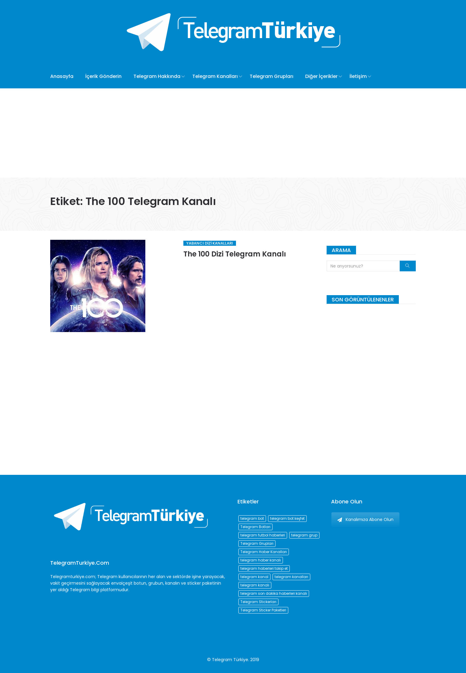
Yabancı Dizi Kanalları (209, 243)
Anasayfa (61, 76)
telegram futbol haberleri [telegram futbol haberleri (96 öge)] (262, 535)
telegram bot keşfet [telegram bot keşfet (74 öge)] (287, 518)
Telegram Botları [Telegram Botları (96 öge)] (255, 526)
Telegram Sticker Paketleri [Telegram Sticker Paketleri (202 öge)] (263, 610)
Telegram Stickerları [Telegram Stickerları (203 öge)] (258, 601)
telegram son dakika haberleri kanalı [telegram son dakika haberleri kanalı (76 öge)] (273, 593)
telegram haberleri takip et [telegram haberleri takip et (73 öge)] (264, 568)
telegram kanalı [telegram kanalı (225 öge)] (254, 585)
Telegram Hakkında (156, 76)
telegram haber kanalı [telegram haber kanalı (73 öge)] (260, 560)
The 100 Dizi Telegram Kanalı (234, 254)
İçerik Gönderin (103, 76)
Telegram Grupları (271, 76)
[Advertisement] (233, 133)
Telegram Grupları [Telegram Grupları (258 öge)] (256, 543)
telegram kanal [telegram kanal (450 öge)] (254, 576)
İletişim (358, 76)
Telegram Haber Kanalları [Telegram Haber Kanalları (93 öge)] (263, 551)
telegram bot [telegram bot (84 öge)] (252, 518)
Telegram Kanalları (215, 76)
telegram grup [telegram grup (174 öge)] (304, 535)
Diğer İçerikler (321, 76)
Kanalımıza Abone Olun (365, 519)
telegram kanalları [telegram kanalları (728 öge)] (291, 576)
